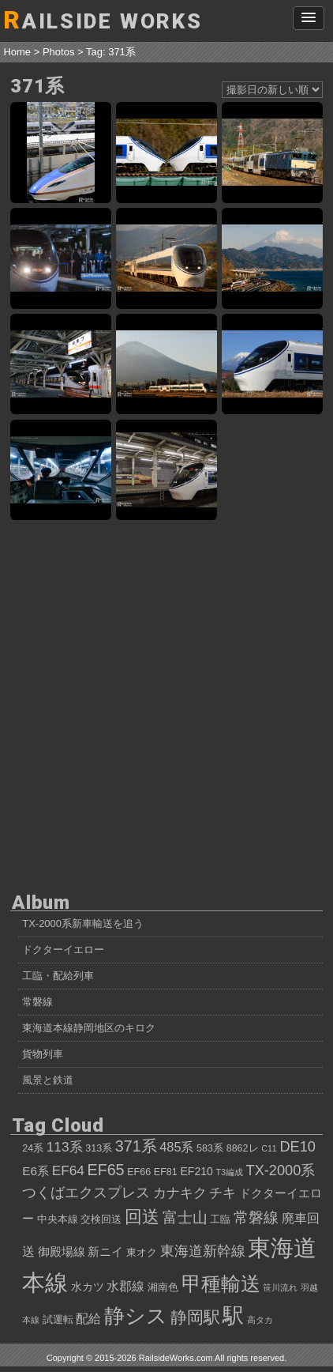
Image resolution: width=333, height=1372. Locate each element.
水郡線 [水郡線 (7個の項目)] (125, 1286)
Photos (58, 52)
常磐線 (37, 1002)
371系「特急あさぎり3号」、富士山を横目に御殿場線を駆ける (272, 364)
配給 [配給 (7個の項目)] (88, 1318)
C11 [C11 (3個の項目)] (269, 1148)
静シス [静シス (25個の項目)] (135, 1316)
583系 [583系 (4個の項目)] (209, 1148)
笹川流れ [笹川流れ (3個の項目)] (280, 1287)
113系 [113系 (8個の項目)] (65, 1147)
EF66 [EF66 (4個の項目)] (139, 1172)
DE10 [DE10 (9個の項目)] (297, 1147)
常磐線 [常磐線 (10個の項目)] (256, 1217)
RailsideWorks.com (176, 1358)
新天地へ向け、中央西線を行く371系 (272, 152)
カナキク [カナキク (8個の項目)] (180, 1192)
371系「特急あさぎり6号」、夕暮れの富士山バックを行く (166, 364)
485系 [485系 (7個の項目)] (176, 1147)
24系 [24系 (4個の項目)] (32, 1148)
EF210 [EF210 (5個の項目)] (196, 1171)
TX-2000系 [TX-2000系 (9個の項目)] (281, 1170)
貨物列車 (42, 1054)
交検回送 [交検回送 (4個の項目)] (101, 1219)
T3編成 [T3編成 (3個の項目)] (228, 1172)
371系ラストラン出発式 (60, 258)
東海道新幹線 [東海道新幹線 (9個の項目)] (202, 1251)
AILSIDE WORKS (102, 20)
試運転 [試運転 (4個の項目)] (58, 1319)
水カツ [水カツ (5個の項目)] (87, 1286)
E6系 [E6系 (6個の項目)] (35, 1171)
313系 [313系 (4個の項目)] (98, 1148)
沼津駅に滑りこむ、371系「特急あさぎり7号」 (60, 364)
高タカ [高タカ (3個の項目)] (260, 1320)
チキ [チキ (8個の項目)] (222, 1192)
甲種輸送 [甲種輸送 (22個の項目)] (220, 1283)
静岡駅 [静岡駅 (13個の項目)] (195, 1317)
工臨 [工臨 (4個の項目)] (220, 1219)
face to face (166, 152)
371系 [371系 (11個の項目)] (136, 1146)
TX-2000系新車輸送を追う (83, 923)
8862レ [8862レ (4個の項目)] (242, 1148)
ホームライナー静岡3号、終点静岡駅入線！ (60, 470)
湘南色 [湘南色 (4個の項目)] (163, 1287)
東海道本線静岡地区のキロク (88, 1028)
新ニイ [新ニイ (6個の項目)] (105, 1251)
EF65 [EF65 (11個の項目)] (105, 1169)
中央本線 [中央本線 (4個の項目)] (57, 1219)
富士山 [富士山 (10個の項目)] (185, 1217)
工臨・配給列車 (58, 976)
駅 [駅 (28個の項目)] (233, 1316)
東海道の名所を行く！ (272, 258)
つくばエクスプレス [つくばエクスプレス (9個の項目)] (86, 1192)
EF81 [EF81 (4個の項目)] (166, 1172)
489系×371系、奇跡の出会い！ (166, 470)
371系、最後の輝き (166, 258)
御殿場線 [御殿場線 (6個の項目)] (61, 1251)
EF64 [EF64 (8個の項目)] (68, 1170)
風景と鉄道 (47, 1080)
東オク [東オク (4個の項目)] (141, 1252)
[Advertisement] (166, 704)
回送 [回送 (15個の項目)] (142, 1217)
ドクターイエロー (63, 950)
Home (17, 52)
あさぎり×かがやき (60, 152)
